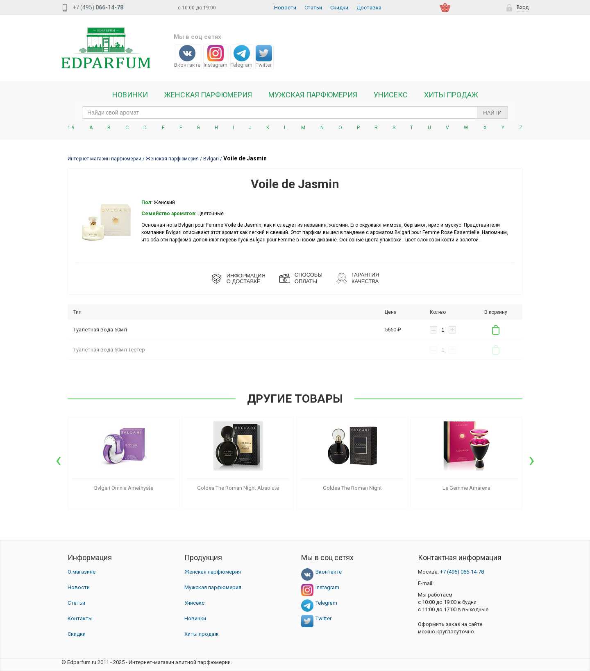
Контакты (80, 618)
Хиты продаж (451, 95)
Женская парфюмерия (212, 572)
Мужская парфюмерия (312, 95)
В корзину (496, 330)
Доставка (368, 8)
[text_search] (295, 112)
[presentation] (58, 460)
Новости (285, 8)
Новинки (130, 95)
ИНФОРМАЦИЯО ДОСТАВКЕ (246, 278)
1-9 (71, 128)
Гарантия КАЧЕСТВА (365, 278)
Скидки (339, 8)
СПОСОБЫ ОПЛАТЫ (308, 278)
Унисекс (391, 95)
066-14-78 (462, 572)
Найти (492, 113)
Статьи (313, 8)
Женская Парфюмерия (208, 95)
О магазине (81, 572)
